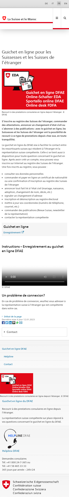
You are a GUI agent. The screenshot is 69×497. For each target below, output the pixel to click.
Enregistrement (13, 220)
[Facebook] (3, 310)
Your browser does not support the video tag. (34, 257)
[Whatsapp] (17, 310)
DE (46, 3)
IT (53, 3)
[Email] (20, 310)
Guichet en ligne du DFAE (17, 388)
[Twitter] (7, 310)
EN (65, 3)
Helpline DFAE (11, 438)
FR (59, 3)
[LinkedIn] (10, 310)
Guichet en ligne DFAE (14, 336)
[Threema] (14, 310)
